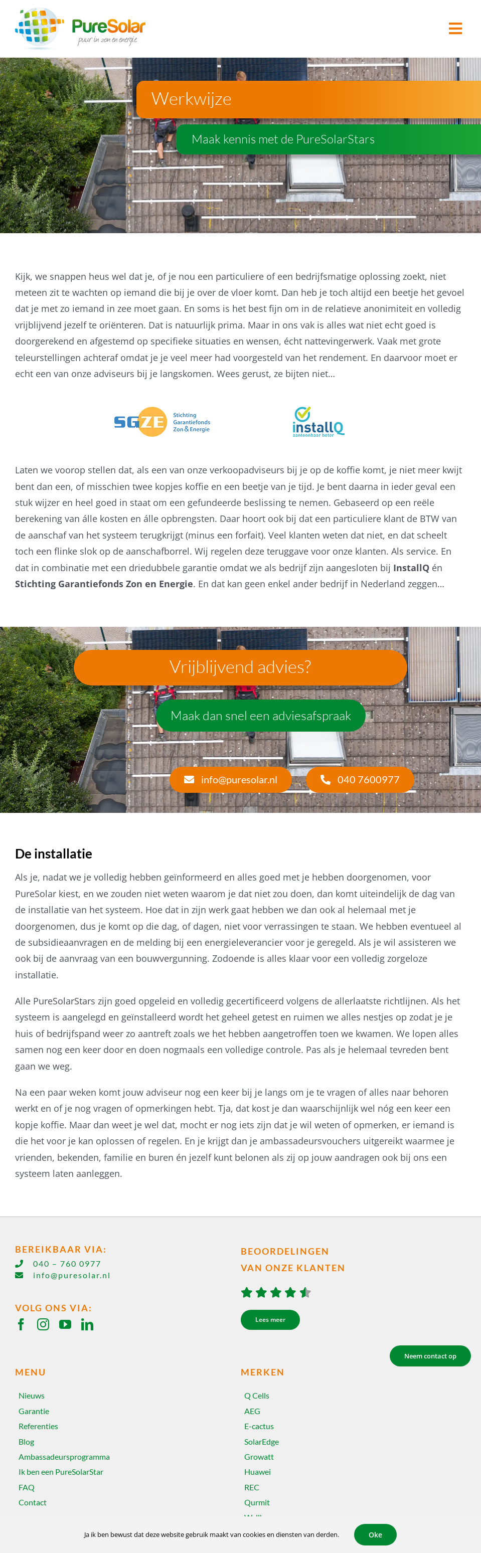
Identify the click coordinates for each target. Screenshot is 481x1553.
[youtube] (65, 1324)
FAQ (27, 1487)
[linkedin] (87, 1324)
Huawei (257, 1471)
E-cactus (259, 1426)
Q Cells (256, 1395)
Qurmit (257, 1502)
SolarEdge (261, 1441)
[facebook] (21, 1324)
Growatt (259, 1456)
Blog (26, 1441)
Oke (375, 1534)
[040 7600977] (360, 780)
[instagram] (43, 1324)
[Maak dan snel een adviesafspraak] (261, 716)
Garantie (34, 1411)
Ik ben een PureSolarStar (61, 1471)
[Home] (128, 29)
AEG (252, 1411)
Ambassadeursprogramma (64, 1456)
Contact (33, 1502)
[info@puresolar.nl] (231, 780)
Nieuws (32, 1395)
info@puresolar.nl (72, 1275)
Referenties (38, 1426)
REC (251, 1487)
